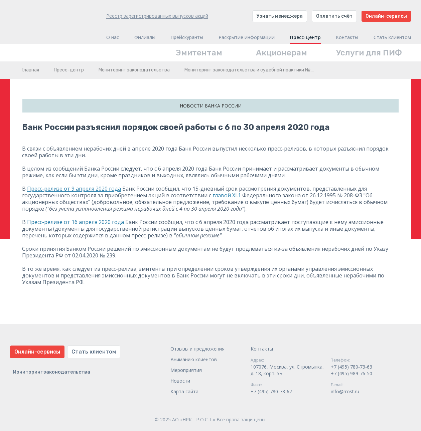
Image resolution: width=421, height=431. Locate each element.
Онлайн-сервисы (386, 16)
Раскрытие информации (247, 37)
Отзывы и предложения (197, 349)
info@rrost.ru (345, 391)
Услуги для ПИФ (369, 52)
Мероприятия (186, 370)
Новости (180, 381)
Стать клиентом (392, 37)
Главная (30, 70)
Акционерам (281, 52)
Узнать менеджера (280, 16)
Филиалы (144, 37)
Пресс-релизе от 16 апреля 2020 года (75, 222)
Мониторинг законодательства (134, 70)
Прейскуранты (186, 37)
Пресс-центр (305, 37)
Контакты (347, 37)
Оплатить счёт (334, 16)
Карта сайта (184, 391)
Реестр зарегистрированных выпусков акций (157, 16)
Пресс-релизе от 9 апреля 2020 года (74, 188)
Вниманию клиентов (193, 359)
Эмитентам (199, 52)
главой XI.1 (227, 195)
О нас (112, 37)
